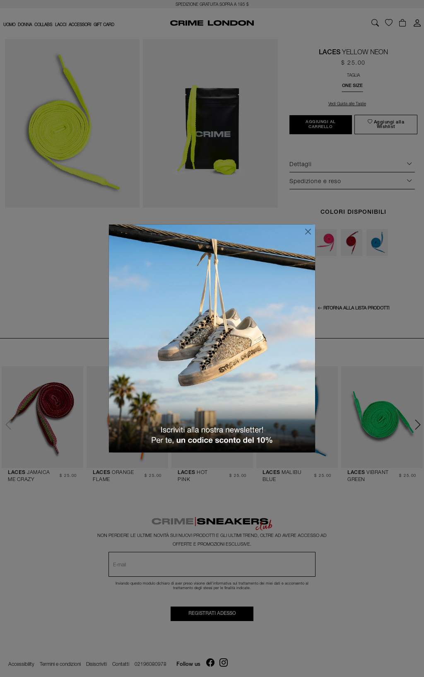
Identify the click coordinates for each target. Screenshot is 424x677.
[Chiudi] (308, 231)
